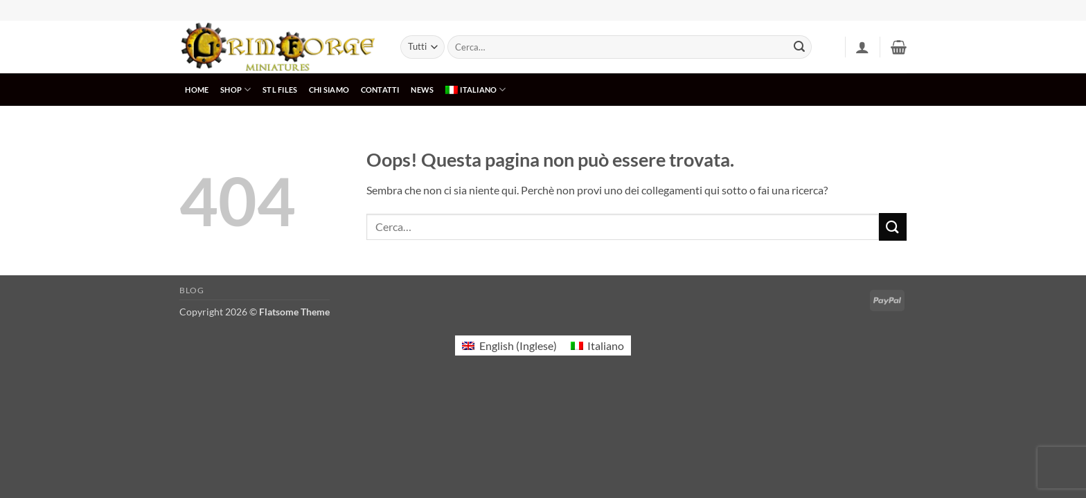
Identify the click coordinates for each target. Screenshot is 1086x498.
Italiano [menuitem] (605, 345)
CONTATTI (380, 89)
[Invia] (799, 47)
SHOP (235, 89)
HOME (196, 89)
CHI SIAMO (329, 89)
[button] (862, 47)
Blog (191, 290)
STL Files (279, 89)
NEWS (422, 89)
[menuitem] (476, 89)
